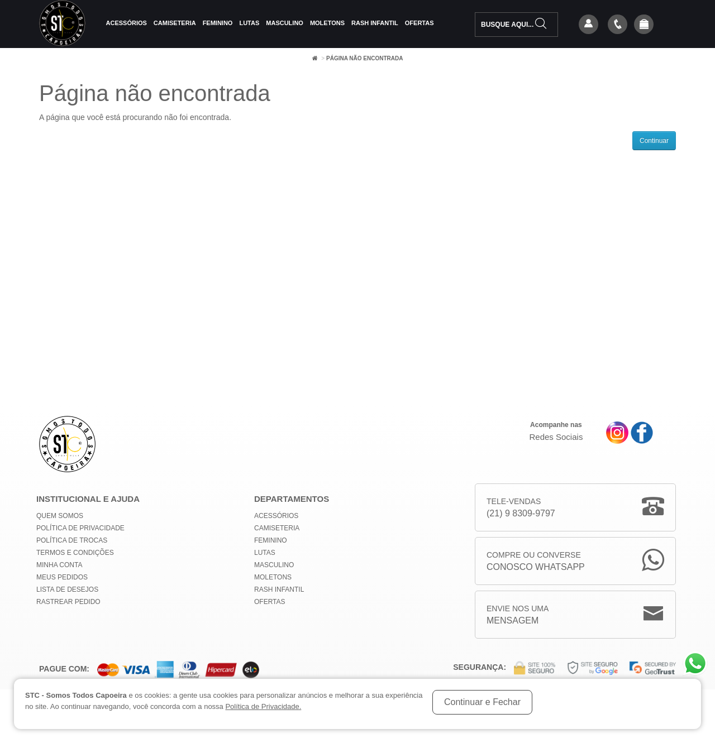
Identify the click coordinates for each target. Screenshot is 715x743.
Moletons (327, 23)
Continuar (654, 141)
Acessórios (126, 23)
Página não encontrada (364, 58)
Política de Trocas (71, 540)
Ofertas (419, 23)
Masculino (284, 23)
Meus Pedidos (62, 577)
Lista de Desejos (67, 589)
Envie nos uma (518, 615)
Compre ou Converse (536, 561)
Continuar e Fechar (482, 702)
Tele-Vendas (521, 508)
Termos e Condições (75, 553)
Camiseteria (175, 23)
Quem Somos (59, 516)
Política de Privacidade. (263, 706)
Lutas (249, 23)
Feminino (218, 23)
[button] (644, 25)
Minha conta (59, 565)
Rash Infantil (374, 23)
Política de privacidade (80, 528)
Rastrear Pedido (68, 602)
